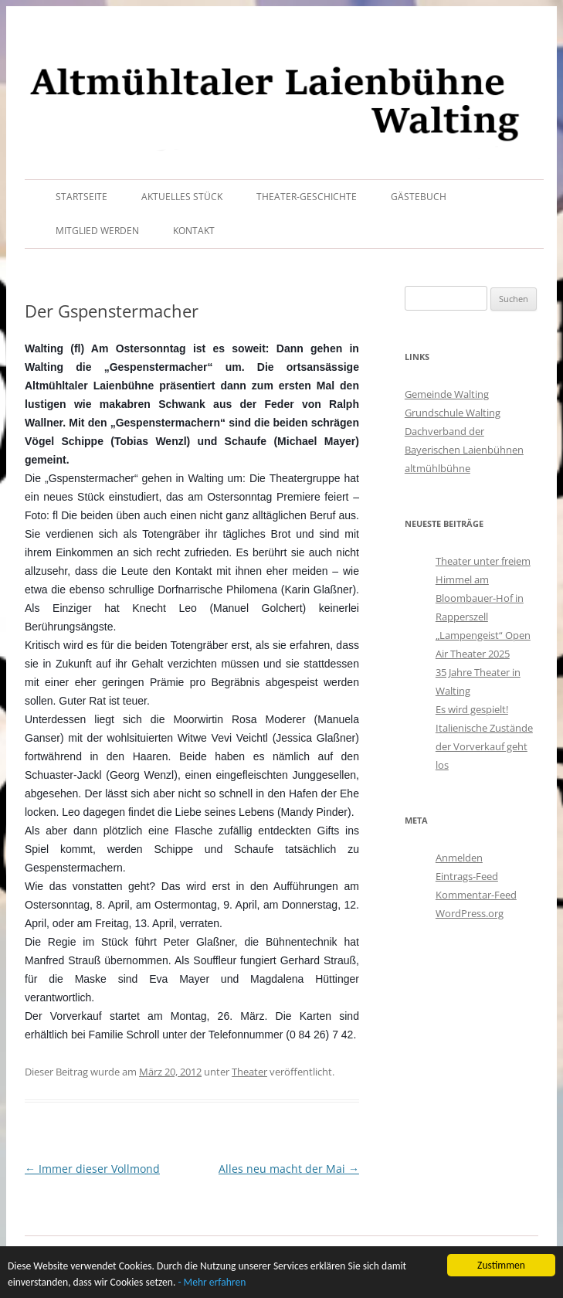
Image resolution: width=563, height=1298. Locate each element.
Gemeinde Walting (447, 394)
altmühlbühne (437, 468)
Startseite (81, 196)
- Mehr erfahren (212, 1283)
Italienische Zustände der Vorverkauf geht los (484, 746)
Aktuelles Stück (181, 196)
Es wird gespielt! (472, 709)
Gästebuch (418, 196)
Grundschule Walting (452, 413)
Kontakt (194, 230)
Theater (249, 1072)
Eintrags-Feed (467, 876)
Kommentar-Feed (476, 895)
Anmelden (459, 858)
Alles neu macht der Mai (289, 1168)
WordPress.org (470, 913)
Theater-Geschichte (306, 196)
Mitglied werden (97, 230)
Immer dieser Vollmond (92, 1168)
